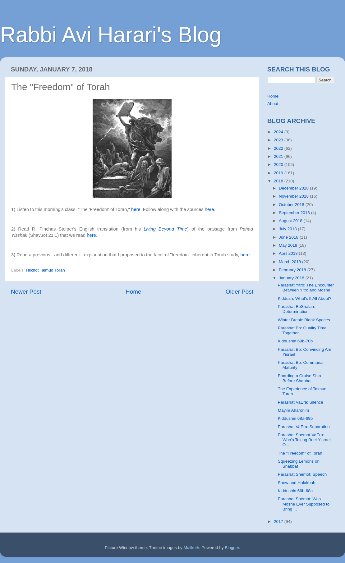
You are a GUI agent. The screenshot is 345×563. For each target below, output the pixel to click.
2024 (279, 132)
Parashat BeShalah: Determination (296, 309)
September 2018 (295, 212)
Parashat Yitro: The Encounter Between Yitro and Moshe (306, 287)
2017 (279, 521)
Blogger (232, 547)
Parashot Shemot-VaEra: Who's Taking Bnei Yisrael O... (304, 440)
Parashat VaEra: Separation (304, 426)
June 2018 (289, 237)
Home (133, 291)
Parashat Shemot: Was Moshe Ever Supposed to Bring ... (304, 504)
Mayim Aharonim (293, 410)
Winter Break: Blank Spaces (304, 320)
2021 (279, 156)
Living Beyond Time (165, 229)
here (135, 209)
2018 (279, 181)
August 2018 (291, 220)
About (272, 103)
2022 (279, 148)
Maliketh (191, 547)
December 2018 (294, 188)
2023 (279, 140)
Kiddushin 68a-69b (295, 418)
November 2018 (294, 196)
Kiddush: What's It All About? (304, 298)
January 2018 (292, 278)
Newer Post (26, 291)
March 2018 (290, 261)
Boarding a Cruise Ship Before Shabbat (299, 378)
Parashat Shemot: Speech (302, 474)
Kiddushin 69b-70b (295, 341)
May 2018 (288, 245)
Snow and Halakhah (296, 482)
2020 (279, 164)
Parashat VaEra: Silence (300, 402)
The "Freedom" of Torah (300, 453)
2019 (279, 173)
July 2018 (288, 229)
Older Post (239, 291)
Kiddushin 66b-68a (295, 490)
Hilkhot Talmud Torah (45, 270)
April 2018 (289, 253)
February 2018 (293, 270)
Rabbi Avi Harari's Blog (110, 35)
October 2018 (292, 204)
